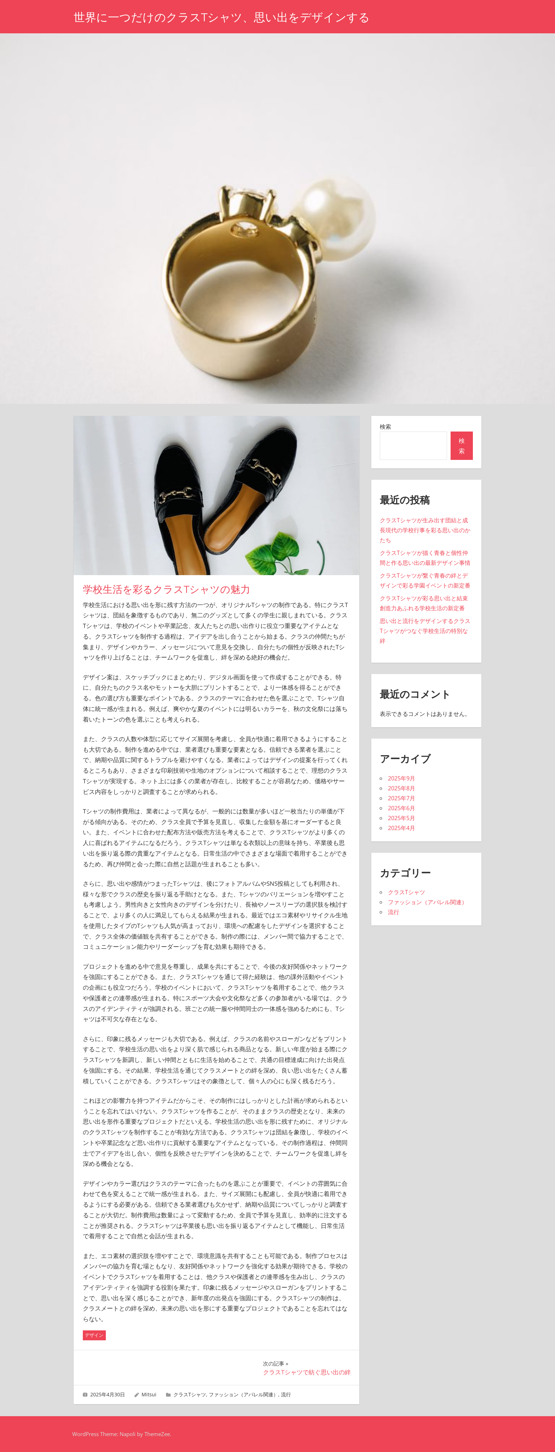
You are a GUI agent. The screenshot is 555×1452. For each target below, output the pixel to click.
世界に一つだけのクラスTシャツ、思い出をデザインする (222, 17)
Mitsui (149, 1394)
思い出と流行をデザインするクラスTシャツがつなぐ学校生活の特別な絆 (425, 631)
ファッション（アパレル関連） (243, 1394)
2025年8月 (401, 788)
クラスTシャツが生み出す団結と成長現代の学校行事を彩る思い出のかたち (425, 530)
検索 (385, 426)
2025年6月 (401, 808)
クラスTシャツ (189, 1394)
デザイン (94, 1335)
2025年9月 (401, 778)
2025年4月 (401, 828)
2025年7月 (401, 798)
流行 (286, 1394)
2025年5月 (401, 818)
